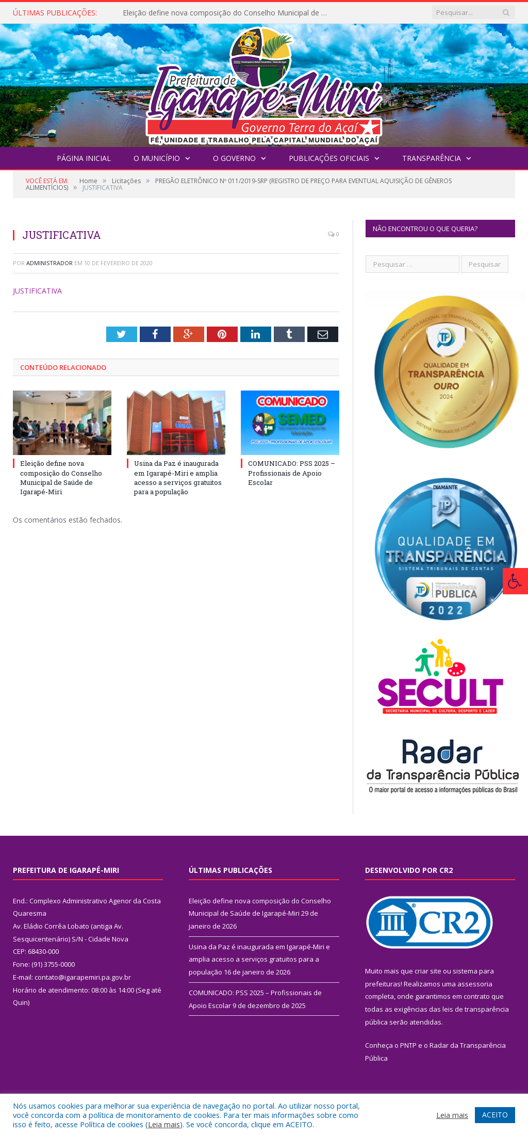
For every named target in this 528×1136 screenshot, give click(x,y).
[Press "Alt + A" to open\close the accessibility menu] (515, 581)
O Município (157, 158)
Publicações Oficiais (329, 158)
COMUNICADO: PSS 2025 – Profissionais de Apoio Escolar (291, 472)
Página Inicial (84, 158)
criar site (428, 971)
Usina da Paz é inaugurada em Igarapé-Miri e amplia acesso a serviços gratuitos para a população (178, 477)
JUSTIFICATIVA (37, 291)
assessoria (474, 983)
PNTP (408, 1045)
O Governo (234, 158)
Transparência (431, 158)
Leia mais (164, 1124)
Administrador (49, 263)
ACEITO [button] (495, 1114)
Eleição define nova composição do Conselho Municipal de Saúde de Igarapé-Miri (228, 13)
